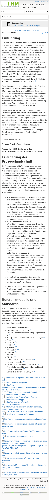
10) (16, 342)
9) (12, 339)
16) (15, 356)
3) (41, 165)
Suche (23, 11)
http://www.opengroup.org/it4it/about (20, 414)
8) (44, 337)
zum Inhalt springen (41, 2)
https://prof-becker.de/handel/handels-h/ (24, 392)
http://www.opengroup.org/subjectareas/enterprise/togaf (25, 419)
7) (9, 334)
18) (24, 361)
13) (18, 349)
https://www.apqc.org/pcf (15, 400)
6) (30, 330)
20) (24, 369)
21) (34, 371)
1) (35, 81)
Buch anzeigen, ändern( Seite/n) (26, 30)
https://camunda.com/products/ (17, 382)
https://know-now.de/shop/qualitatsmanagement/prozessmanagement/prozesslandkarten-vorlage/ (24, 387)
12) (16, 347)
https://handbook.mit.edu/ (15, 395)
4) (18, 262)
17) (34, 359)
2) (24, 102)
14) (16, 352)
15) (14, 354)
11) (14, 344)
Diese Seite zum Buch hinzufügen (26, 25)
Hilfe (45, 33)
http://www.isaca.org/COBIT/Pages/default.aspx (25, 412)
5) (27, 327)
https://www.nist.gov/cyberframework (20, 436)
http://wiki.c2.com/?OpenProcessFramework (22, 397)
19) (38, 364)
